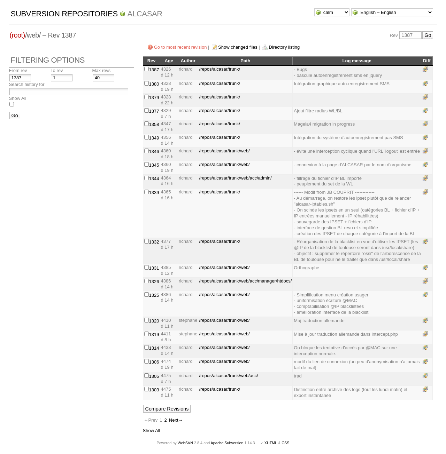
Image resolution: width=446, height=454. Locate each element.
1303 (154, 389)
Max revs (101, 70)
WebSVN (185, 443)
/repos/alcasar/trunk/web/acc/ (228, 375)
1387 (154, 69)
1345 (154, 165)
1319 (154, 334)
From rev (18, 70)
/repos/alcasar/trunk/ (219, 69)
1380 (154, 84)
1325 (154, 295)
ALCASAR (145, 13)
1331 (154, 268)
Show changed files (237, 47)
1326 (154, 281)
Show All (17, 98)
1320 (154, 321)
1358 (154, 124)
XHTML (270, 443)
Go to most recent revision (180, 47)
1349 (154, 138)
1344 (154, 178)
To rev (57, 70)
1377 (154, 111)
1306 (154, 362)
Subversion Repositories (64, 13)
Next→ (176, 420)
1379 (154, 97)
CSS (285, 443)
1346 (154, 151)
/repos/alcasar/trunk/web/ (224, 150)
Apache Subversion (227, 443)
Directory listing (284, 47)
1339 (154, 192)
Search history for (27, 84)
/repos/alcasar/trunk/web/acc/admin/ (235, 178)
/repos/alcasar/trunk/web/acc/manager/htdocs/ (245, 281)
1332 (154, 242)
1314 (154, 348)
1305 (154, 376)
